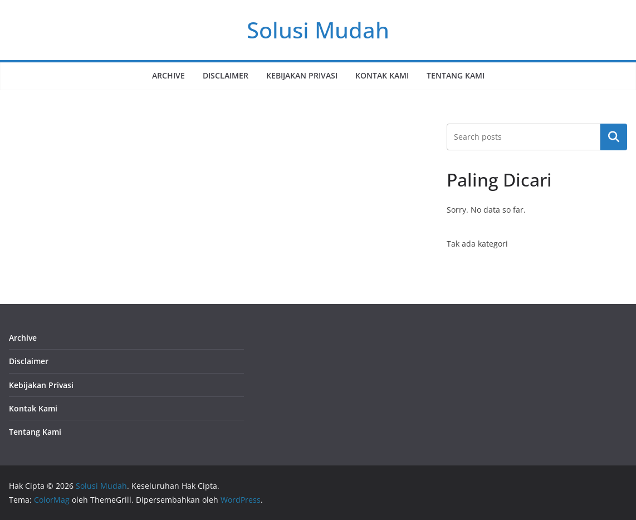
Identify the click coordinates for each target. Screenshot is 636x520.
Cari (613, 137)
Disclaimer (225, 75)
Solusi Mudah (318, 29)
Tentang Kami (456, 75)
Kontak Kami (382, 75)
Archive (168, 75)
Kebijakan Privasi (301, 75)
